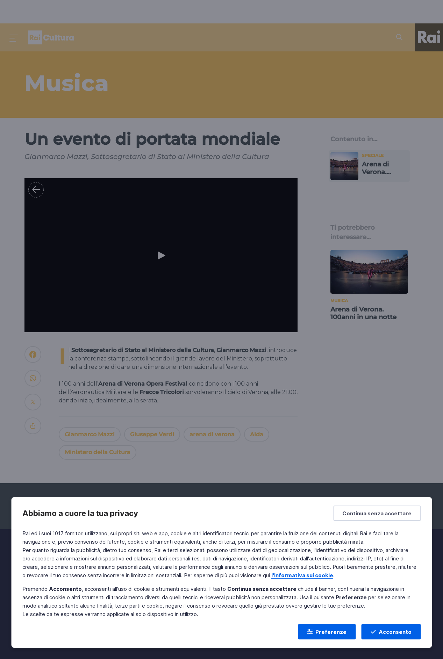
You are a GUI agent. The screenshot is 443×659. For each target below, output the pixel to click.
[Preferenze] (327, 631)
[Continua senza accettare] (377, 513)
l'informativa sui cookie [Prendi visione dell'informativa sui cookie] (302, 575)
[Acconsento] (391, 631)
